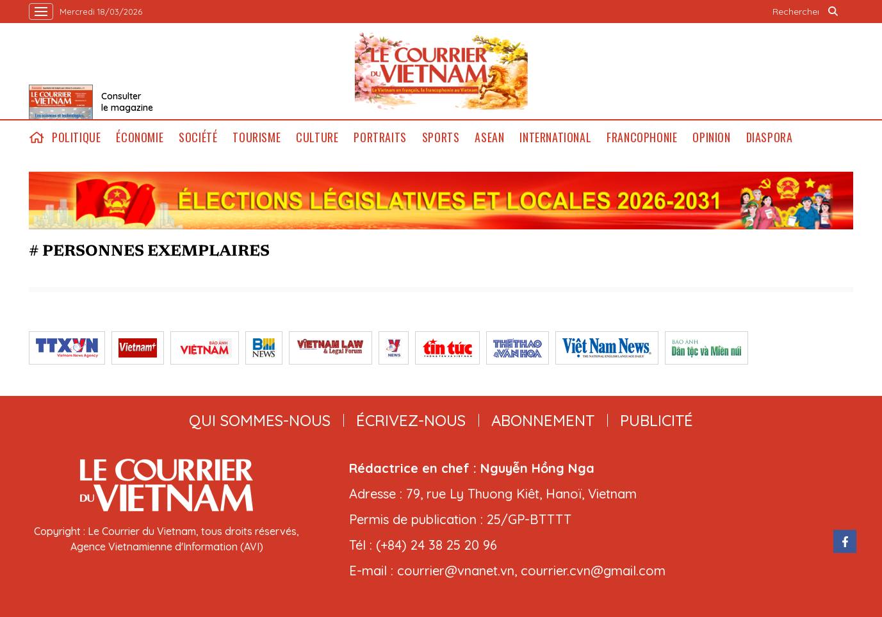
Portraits (380, 137)
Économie (139, 137)
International (555, 137)
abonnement (542, 420)
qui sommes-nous (260, 420)
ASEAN (489, 137)
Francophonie (642, 137)
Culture (317, 137)
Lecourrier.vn (441, 71)
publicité (656, 420)
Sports (441, 137)
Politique (76, 137)
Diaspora (769, 137)
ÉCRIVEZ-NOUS (411, 420)
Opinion (711, 137)
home (36, 137)
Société (198, 137)
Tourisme (257, 137)
